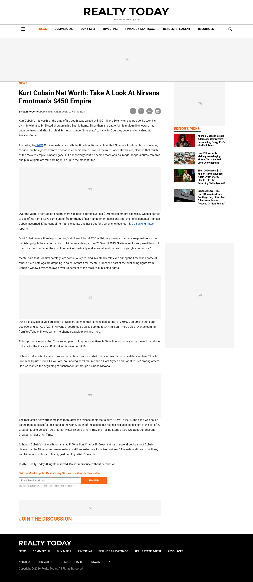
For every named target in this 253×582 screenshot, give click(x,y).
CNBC (39, 145)
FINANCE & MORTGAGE (140, 29)
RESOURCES (206, 29)
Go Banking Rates (143, 223)
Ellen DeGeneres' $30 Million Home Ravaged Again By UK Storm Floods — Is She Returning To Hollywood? (211, 177)
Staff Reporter (30, 111)
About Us (25, 562)
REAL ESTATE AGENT (176, 29)
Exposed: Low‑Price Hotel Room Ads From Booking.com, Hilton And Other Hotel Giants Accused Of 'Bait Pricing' (211, 197)
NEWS (43, 29)
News (23, 83)
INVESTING (110, 29)
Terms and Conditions (50, 486)
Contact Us (45, 562)
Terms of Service (71, 562)
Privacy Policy (70, 486)
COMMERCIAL (64, 29)
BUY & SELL (87, 29)
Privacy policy (100, 562)
